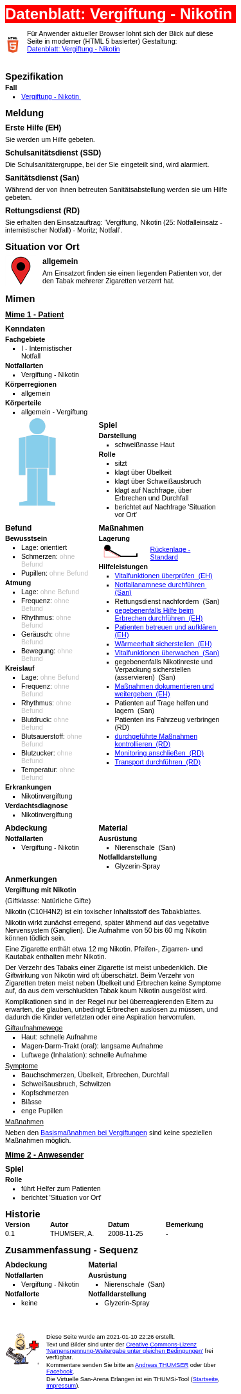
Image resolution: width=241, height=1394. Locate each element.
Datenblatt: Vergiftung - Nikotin (73, 49)
